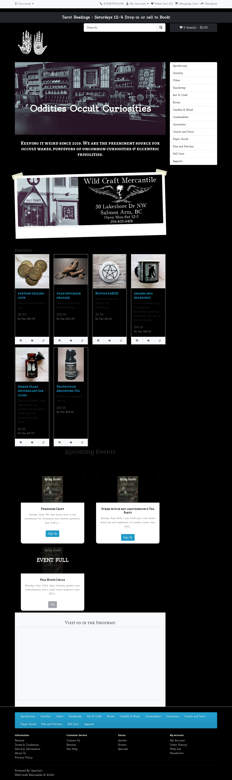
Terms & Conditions (27, 744)
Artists (122, 740)
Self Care (178, 153)
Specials (123, 748)
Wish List (175, 748)
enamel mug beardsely (143, 295)
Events (122, 744)
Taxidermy (179, 87)
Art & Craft (180, 95)
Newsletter (177, 753)
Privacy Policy (24, 757)
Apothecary (180, 65)
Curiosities (179, 124)
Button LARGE (106, 293)
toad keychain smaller (69, 295)
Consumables (180, 117)
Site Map (72, 748)
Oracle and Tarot (183, 131)
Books (176, 102)
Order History (178, 744)
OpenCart (36, 770)
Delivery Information (27, 748)
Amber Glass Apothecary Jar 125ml (31, 390)
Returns (19, 740)
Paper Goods (180, 139)
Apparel (177, 161)
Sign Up (52, 533)
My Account (177, 740)
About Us (20, 753)
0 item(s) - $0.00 (193, 27)
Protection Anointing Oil (68, 388)
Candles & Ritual (183, 109)
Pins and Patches (183, 146)
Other (176, 80)
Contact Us (73, 740)
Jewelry (178, 73)
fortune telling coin (31, 295)
